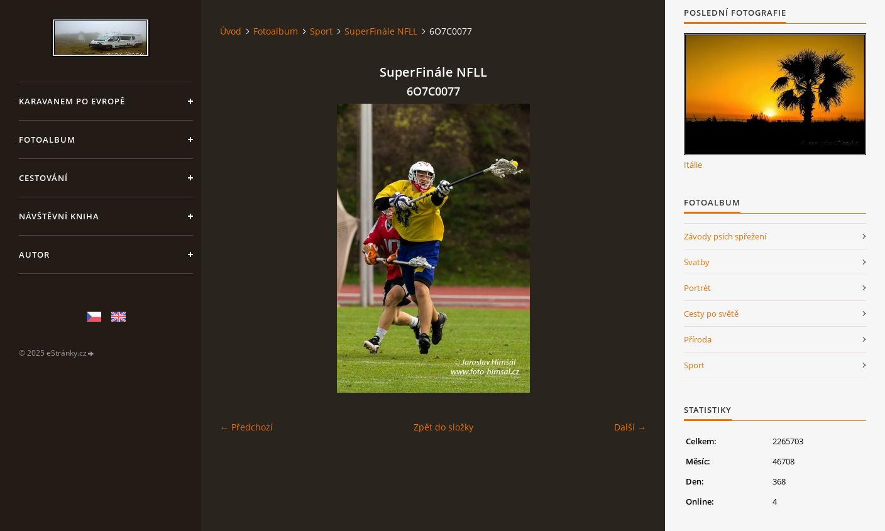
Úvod (230, 31)
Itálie (693, 164)
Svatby (697, 262)
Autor (34, 254)
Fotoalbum (47, 139)
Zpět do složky (443, 427)
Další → (630, 427)
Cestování (43, 177)
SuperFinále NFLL (380, 31)
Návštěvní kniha (59, 216)
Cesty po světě (711, 313)
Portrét (697, 287)
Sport (321, 31)
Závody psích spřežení (725, 236)
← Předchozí (246, 427)
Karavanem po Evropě (72, 101)
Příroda (698, 339)
